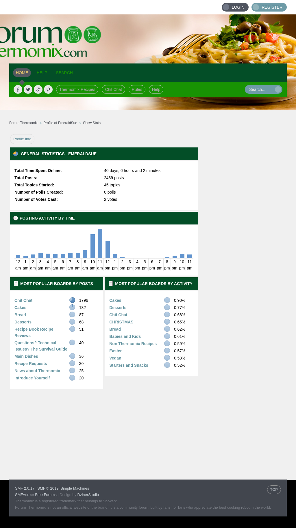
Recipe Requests (30, 363)
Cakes (20, 307)
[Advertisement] (242, 220)
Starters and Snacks (128, 365)
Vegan (115, 358)
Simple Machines (74, 488)
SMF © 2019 (47, 488)
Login (238, 7)
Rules (137, 89)
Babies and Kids (125, 336)
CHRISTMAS (121, 322)
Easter (115, 351)
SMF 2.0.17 (24, 488)
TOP (274, 489)
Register (272, 7)
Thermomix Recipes (77, 89)
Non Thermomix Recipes (133, 343)
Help (156, 89)
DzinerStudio (88, 495)
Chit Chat (113, 89)
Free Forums (45, 495)
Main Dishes (26, 356)
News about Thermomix (37, 370)
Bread (20, 314)
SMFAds (22, 495)
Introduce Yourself (32, 378)
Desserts (23, 322)
